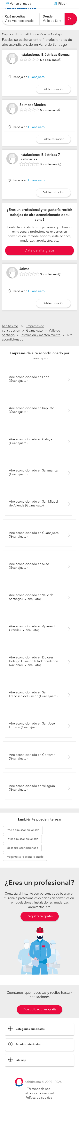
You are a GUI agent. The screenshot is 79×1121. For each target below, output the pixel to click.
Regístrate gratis (40, 926)
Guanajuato (36, 86)
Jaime (24, 278)
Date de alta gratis (39, 260)
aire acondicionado (22, 839)
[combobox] (20, 19)
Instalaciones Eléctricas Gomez (45, 64)
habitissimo (10, 336)
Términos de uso (38, 1098)
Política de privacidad (38, 1103)
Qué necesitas (15, 16)
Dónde (47, 16)
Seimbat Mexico (33, 114)
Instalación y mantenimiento (40, 345)
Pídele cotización (53, 99)
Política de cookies (39, 1107)
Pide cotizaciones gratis (39, 1019)
